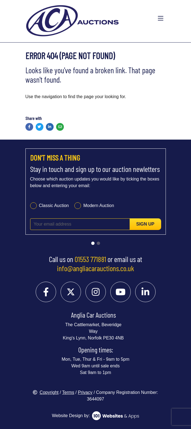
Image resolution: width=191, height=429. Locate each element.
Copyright (45, 392)
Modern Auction (98, 205)
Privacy (85, 392)
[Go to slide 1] (93, 243)
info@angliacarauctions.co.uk (95, 268)
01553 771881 (90, 259)
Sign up (145, 224)
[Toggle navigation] (160, 18)
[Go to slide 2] (98, 243)
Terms (68, 392)
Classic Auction (54, 205)
